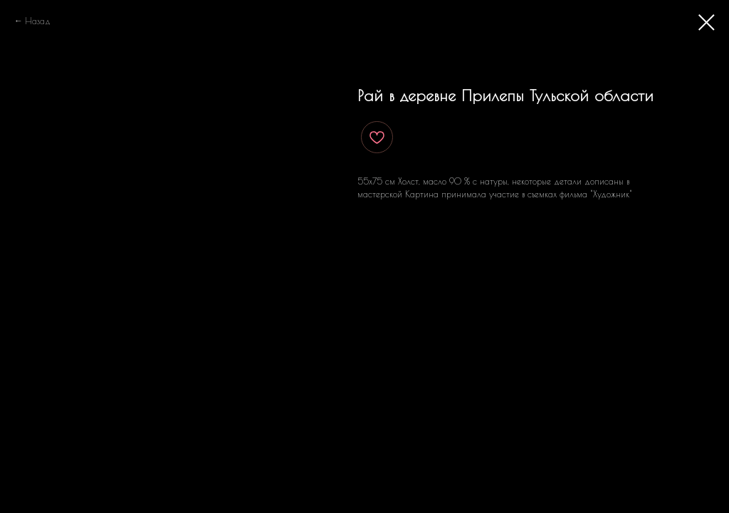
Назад (38, 21)
